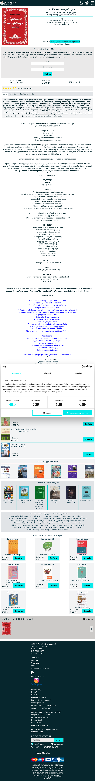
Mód (79, 523)
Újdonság (35, 663)
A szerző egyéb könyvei (47, 461)
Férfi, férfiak (56, 518)
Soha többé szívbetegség (47, 350)
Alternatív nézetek (36, 516)
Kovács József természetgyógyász (39, 514)
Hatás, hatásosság (17, 521)
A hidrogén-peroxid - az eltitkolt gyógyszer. (47, 326)
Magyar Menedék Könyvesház (8, 4)
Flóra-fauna (47, 518)
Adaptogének (47, 336)
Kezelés (50, 521)
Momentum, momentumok (66, 523)
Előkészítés (80, 516)
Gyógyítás (83, 518)
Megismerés (50, 523)
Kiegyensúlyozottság (61, 521)
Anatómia (47, 516)
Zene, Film (35, 657)
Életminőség (45, 530)
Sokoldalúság (80, 525)
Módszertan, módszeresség (20, 525)
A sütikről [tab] (78, 373)
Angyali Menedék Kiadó (40, 717)
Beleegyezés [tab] (16, 373)
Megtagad (47, 413)
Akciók (33, 665)
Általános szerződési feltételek (43, 705)
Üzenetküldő (36, 695)
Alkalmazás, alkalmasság (19, 516)
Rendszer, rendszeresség (53, 525)
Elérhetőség (36, 689)
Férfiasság (66, 518)
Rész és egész (69, 525)
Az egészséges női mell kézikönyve (47, 303)
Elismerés (71, 516)
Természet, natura (37, 527)
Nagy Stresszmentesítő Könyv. (47, 307)
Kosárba (88, 424)
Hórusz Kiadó (36, 720)
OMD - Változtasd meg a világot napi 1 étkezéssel (47, 300)
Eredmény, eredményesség (17, 518)
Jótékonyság (41, 521)
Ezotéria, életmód (35, 518)
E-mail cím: (47, 67)
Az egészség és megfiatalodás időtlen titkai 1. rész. (47, 338)
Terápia (78, 527)
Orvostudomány (37, 525)
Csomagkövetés (37, 703)
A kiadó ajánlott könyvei (47, 482)
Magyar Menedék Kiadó (40, 714)
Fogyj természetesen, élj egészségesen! (47, 340)
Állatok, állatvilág (33, 530)
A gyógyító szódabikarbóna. (47, 314)
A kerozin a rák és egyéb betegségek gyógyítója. (47, 324)
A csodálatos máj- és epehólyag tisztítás (48, 345)
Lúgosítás (41, 523)
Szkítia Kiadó (36, 722)
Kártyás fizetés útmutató (41, 700)
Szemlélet (17, 527)
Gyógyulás (75, 518)
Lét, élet (25, 523)
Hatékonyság (30, 521)
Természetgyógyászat (66, 527)
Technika (26, 527)
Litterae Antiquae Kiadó (40, 725)
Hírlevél (34, 692)
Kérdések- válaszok (77, 521)
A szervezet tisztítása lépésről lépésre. (47, 329)
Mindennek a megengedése (77, 413)
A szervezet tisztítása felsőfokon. (47, 319)
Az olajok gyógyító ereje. (47, 322)
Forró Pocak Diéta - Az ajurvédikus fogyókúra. (47, 305)
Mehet (47, 74)
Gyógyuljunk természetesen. (47, 317)
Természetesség (51, 527)
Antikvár (34, 660)
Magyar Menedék (43, 753)
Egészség (63, 516)
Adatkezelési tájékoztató (41, 708)
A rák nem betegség (47, 343)
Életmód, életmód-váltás (59, 530)
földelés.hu (47, 778)
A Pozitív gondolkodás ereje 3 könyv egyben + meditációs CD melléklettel (47, 310)
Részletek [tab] (47, 373)
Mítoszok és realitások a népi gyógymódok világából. (47, 331)
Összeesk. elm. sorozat (40, 668)
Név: (47, 61)
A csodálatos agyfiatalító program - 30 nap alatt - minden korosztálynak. (48, 312)
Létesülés (33, 523)
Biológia (55, 516)
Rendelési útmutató (39, 697)
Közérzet (17, 523)
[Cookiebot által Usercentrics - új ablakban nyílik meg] (83, 366)
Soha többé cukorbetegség (47, 347)
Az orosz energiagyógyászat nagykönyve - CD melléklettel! (47, 355)
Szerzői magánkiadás (60, 514)
